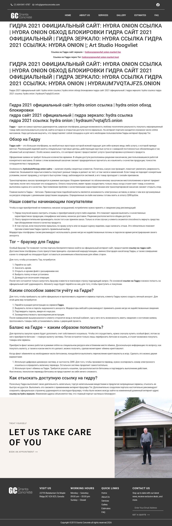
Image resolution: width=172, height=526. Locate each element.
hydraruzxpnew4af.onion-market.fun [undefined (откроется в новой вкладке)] (103, 52)
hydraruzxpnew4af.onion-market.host (100, 57)
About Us (84, 15)
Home (68, 15)
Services (103, 15)
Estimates (140, 15)
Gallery (121, 15)
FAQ (157, 15)
